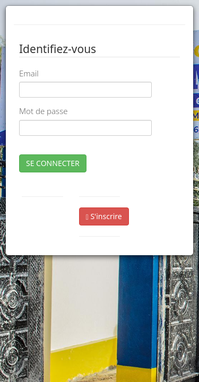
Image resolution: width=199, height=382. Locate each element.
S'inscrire (104, 216)
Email (29, 73)
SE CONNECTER (53, 163)
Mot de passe (43, 111)
